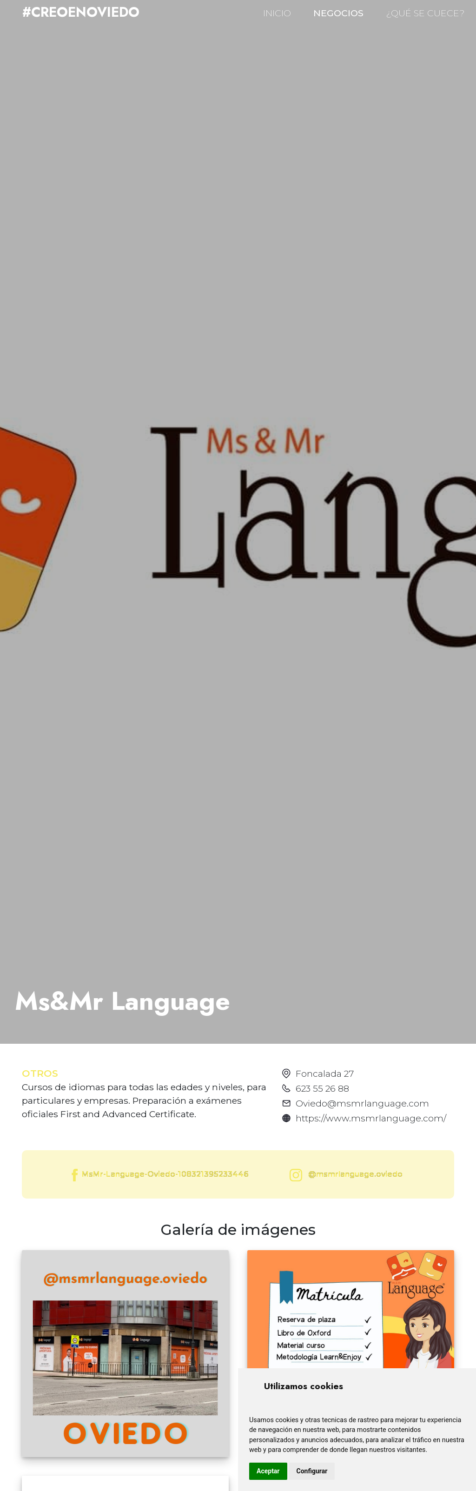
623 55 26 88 (322, 1088)
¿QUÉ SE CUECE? (425, 13)
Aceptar (268, 1471)
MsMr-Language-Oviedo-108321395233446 (159, 1175)
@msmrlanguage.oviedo (344, 1175)
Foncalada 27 (325, 1073)
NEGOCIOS (338, 13)
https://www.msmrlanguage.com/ (371, 1118)
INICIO (277, 13)
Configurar (312, 1471)
